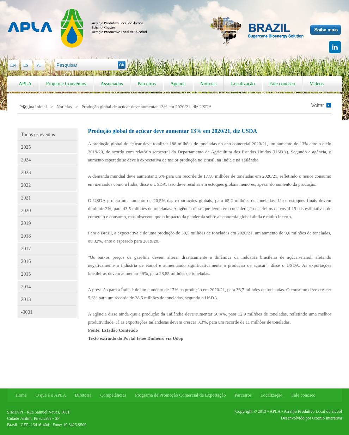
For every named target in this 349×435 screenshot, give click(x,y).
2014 (26, 286)
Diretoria (83, 395)
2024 (26, 160)
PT (38, 65)
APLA (25, 83)
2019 (26, 223)
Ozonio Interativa (327, 418)
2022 (26, 185)
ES (25, 65)
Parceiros (146, 83)
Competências (113, 395)
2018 (26, 236)
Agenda (178, 83)
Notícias (208, 83)
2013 (26, 299)
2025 (26, 147)
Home (21, 395)
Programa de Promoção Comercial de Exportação (180, 395)
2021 (26, 198)
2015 (26, 274)
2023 (26, 172)
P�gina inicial (33, 106)
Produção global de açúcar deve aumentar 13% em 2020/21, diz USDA (146, 106)
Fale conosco (282, 83)
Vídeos (317, 83)
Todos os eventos (38, 134)
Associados (111, 83)
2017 (26, 248)
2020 (26, 210)
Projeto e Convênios (66, 83)
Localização (243, 83)
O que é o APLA (51, 395)
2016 (26, 261)
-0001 (27, 312)
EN (13, 65)
